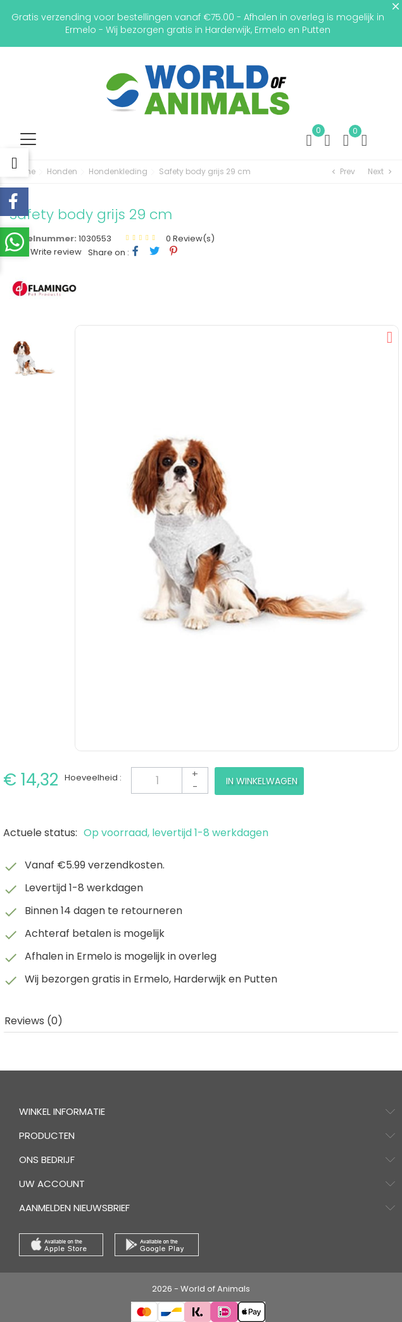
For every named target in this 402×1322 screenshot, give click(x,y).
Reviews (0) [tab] (33, 1021)
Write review (55, 252)
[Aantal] (170, 780)
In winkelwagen (262, 781)
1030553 (95, 238)
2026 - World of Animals (201, 1289)
